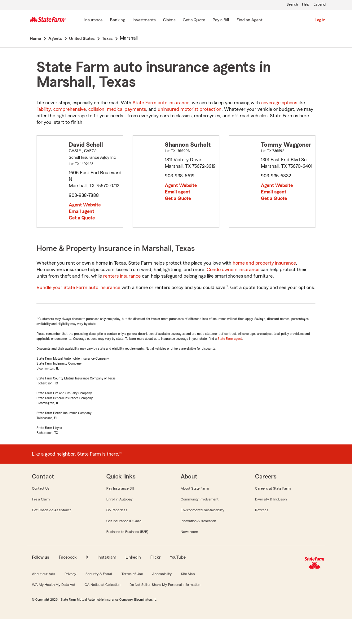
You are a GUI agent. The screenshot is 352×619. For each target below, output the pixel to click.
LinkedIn (133, 557)
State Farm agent (230, 338)
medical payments (126, 109)
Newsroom (189, 532)
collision (96, 109)
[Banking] (117, 20)
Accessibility (162, 574)
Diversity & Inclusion (271, 499)
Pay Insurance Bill (120, 488)
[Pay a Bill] (221, 20)
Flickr (155, 557)
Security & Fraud (99, 574)
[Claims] (169, 20)
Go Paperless (116, 510)
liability (44, 109)
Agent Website (85, 204)
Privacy (70, 574)
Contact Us (41, 488)
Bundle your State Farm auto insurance (78, 287)
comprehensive (69, 109)
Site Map (188, 574)
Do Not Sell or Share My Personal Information (165, 585)
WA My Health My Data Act (53, 585)
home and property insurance (264, 263)
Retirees (261, 510)
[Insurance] (93, 20)
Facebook (68, 557)
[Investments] (144, 20)
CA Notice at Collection (102, 585)
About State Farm (195, 488)
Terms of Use (132, 574)
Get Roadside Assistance (52, 510)
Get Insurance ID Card (124, 521)
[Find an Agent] (249, 20)
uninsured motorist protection (190, 109)
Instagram (107, 557)
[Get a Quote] (194, 20)
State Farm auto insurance (161, 102)
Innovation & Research (198, 521)
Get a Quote (82, 217)
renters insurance (122, 276)
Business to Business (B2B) (127, 532)
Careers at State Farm (273, 488)
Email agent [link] (81, 211)
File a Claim (41, 499)
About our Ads (43, 574)
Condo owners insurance (233, 269)
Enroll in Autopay (119, 499)
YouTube (178, 557)
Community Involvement (199, 499)
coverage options (279, 102)
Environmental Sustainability (202, 510)
